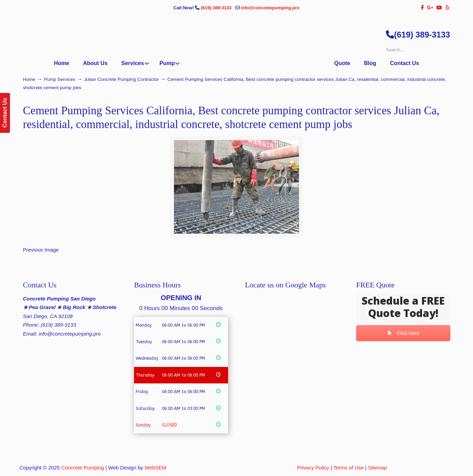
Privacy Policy (313, 467)
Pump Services (59, 79)
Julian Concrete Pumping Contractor (121, 79)
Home (29, 79)
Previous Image (41, 250)
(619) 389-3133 (217, 7)
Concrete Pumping (82, 467)
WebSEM (155, 467)
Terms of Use (348, 467)
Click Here (403, 333)
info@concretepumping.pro (270, 7)
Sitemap (377, 467)
